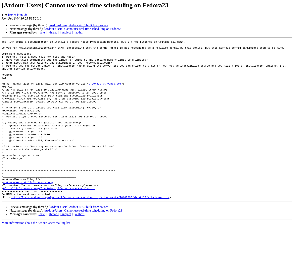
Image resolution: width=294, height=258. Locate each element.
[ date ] (42, 32)
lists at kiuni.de (17, 15)
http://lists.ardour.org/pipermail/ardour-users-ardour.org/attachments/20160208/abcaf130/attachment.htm (90, 229)
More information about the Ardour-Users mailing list (36, 254)
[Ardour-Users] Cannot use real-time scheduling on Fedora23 (83, 29)
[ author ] (79, 32)
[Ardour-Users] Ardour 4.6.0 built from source (78, 25)
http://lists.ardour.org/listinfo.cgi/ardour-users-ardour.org (49, 218)
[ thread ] (53, 32)
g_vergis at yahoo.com (105, 92)
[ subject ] (66, 32)
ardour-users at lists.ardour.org (28, 211)
